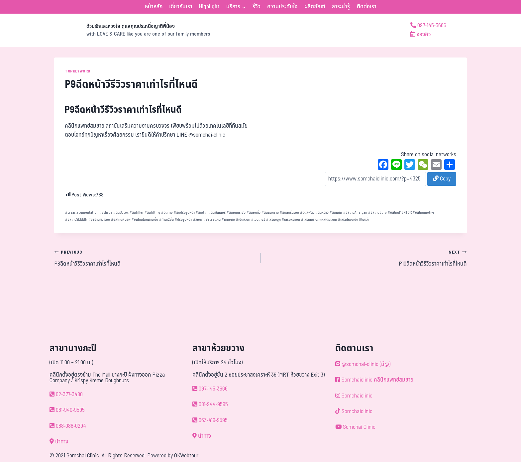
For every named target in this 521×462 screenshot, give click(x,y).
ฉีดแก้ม (336, 212)
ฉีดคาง (166, 212)
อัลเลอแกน (212, 219)
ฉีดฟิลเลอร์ (217, 212)
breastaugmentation (81, 212)
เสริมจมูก (273, 219)
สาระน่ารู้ (341, 6)
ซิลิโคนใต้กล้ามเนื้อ (145, 219)
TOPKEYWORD (77, 71)
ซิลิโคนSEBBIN (76, 219)
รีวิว (256, 6)
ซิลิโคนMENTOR (400, 212)
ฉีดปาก (201, 212)
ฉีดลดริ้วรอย (289, 212)
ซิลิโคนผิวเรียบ (99, 219)
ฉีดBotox (121, 212)
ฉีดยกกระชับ (236, 212)
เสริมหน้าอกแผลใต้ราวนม (319, 219)
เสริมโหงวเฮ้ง (348, 219)
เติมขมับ (228, 219)
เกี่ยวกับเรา (180, 6)
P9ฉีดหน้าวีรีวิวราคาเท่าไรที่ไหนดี (123, 110)
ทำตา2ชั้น (166, 219)
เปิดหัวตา (243, 219)
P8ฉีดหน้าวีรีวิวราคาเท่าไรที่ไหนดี (154, 258)
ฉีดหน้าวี (322, 212)
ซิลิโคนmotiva (424, 212)
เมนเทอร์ (258, 219)
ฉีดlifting (152, 212)
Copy (442, 178)
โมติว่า (364, 219)
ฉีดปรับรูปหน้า (184, 212)
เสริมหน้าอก (291, 219)
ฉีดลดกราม (270, 212)
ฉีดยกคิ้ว (253, 212)
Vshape (105, 212)
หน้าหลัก (153, 6)
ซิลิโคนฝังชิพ (121, 219)
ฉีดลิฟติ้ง (307, 212)
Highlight (209, 6)
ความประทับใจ (282, 6)
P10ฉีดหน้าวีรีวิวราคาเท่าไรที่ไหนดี (366, 258)
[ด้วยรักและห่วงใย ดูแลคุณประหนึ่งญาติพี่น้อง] (132, 30)
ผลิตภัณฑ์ (314, 6)
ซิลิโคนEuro (377, 212)
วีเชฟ (197, 219)
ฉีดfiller (137, 212)
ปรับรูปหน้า (183, 219)
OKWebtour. (187, 455)
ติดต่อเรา (366, 6)
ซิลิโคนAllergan (355, 212)
